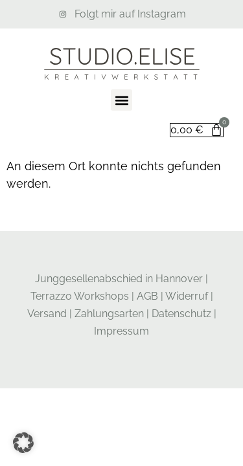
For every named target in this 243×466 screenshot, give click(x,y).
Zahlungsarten (109, 313)
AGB (147, 296)
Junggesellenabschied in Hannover (119, 278)
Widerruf (186, 296)
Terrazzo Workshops (79, 296)
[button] (121, 100)
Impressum (121, 331)
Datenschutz (181, 313)
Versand (47, 313)
